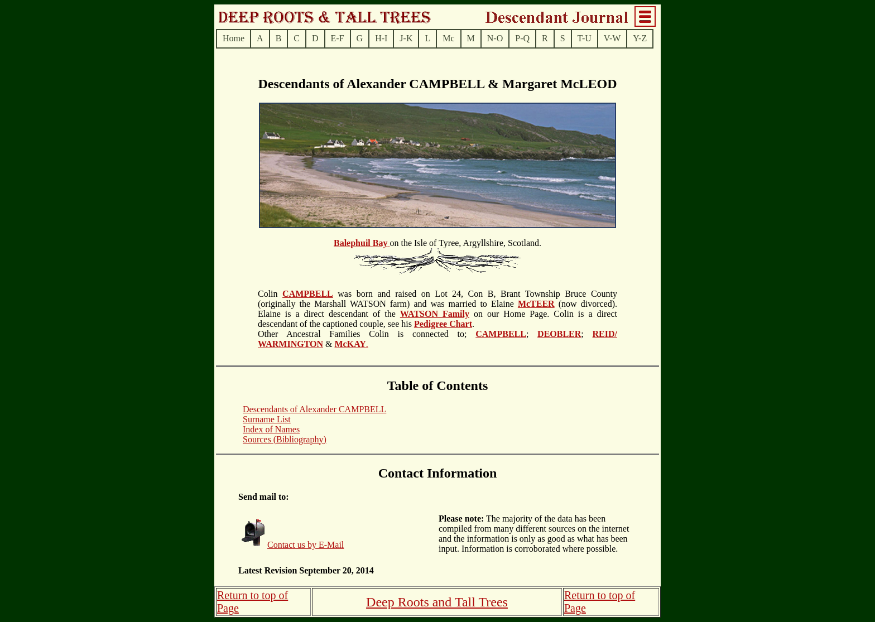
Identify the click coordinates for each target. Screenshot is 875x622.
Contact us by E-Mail (305, 544)
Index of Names (271, 429)
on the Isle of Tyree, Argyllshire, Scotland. (437, 294)
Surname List (267, 419)
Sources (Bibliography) (284, 439)
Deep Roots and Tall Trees (437, 602)
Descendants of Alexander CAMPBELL (314, 409)
